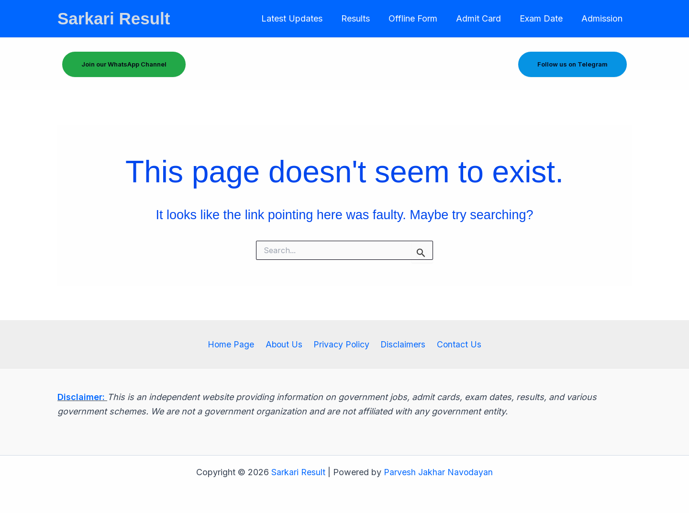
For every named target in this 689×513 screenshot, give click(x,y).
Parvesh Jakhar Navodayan (438, 472)
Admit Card (481, 18)
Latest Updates (299, 18)
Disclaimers (401, 344)
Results (361, 18)
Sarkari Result (113, 18)
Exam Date (543, 18)
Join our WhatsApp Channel (124, 64)
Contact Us (455, 344)
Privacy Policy (341, 344)
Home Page (234, 344)
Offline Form (417, 18)
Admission (602, 18)
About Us (286, 344)
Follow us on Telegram (572, 64)
